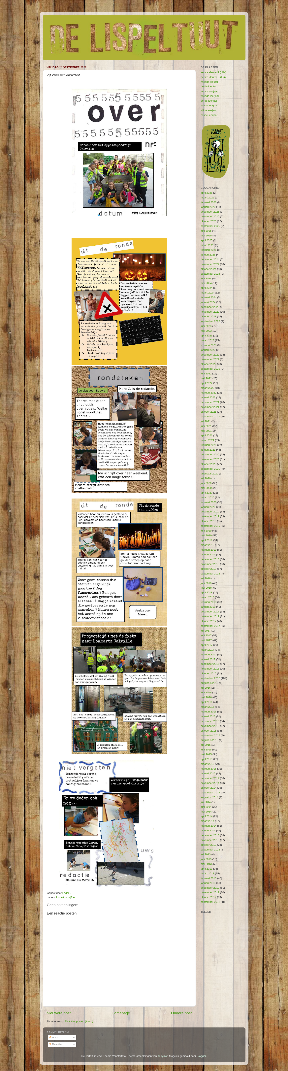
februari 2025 (209, 249)
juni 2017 (206, 635)
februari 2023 (209, 345)
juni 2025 (206, 230)
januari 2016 (208, 716)
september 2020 (210, 468)
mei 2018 (206, 587)
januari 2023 (208, 349)
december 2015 (210, 721)
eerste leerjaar (209, 91)
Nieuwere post (59, 1013)
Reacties (55, 1044)
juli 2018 (206, 578)
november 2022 (210, 359)
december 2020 (210, 454)
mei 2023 (206, 330)
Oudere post (181, 1013)
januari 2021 (208, 449)
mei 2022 (206, 378)
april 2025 (206, 240)
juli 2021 (206, 421)
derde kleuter (208, 86)
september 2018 (210, 573)
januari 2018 (208, 606)
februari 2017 (209, 654)
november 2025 (210, 216)
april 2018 (206, 592)
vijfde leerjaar (209, 110)
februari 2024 (209, 297)
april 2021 (206, 435)
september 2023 (210, 321)
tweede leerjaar (210, 95)
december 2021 (210, 402)
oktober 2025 (208, 221)
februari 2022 (209, 392)
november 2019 (210, 516)
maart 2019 (207, 544)
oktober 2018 (208, 568)
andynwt (163, 1055)
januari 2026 (208, 206)
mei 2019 (206, 535)
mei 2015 (206, 754)
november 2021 (210, 406)
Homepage (121, 1013)
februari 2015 (209, 768)
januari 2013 (208, 882)
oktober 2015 (208, 730)
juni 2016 (206, 692)
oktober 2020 (208, 464)
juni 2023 (206, 326)
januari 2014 (208, 830)
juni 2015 (206, 749)
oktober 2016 (208, 673)
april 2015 (206, 759)
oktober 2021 (208, 411)
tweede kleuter (209, 81)
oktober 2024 (208, 268)
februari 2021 (209, 444)
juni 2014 (206, 806)
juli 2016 (206, 687)
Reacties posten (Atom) (79, 1021)
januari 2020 (208, 506)
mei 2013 (206, 863)
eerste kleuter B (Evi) (213, 77)
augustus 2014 (209, 797)
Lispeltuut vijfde (65, 897)
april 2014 (206, 816)
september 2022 (210, 368)
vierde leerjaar (209, 105)
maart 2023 (207, 340)
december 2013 (210, 835)
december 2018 (210, 559)
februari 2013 (209, 878)
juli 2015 (206, 744)
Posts (54, 1037)
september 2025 (210, 226)
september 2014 (210, 792)
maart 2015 (207, 763)
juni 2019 (206, 530)
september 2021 (210, 416)
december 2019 (210, 511)
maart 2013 (207, 873)
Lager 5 (67, 892)
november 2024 (210, 264)
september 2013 (210, 849)
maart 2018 (207, 597)
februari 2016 (209, 711)
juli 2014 (206, 802)
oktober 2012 (208, 897)
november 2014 (210, 782)
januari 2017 (208, 659)
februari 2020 (209, 502)
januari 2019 (208, 554)
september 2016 (210, 678)
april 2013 (206, 868)
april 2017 (206, 644)
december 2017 (210, 611)
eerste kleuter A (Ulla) (213, 72)
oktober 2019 (208, 521)
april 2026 (206, 192)
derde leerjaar (209, 100)
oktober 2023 (208, 316)
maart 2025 (207, 245)
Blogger (201, 1055)
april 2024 (206, 287)
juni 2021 (206, 426)
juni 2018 (206, 583)
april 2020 (206, 492)
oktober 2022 (208, 364)
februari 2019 (209, 549)
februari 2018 (209, 602)
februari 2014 (209, 825)
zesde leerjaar (209, 115)
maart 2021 (207, 440)
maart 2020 (207, 497)
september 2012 (210, 901)
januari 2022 (208, 397)
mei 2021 (206, 430)
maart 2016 (207, 706)
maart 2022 (207, 387)
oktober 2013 (208, 844)
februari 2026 (209, 202)
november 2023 (210, 311)
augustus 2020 (209, 473)
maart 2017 (207, 649)
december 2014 (210, 778)
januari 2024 (208, 302)
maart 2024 (207, 292)
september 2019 (210, 525)
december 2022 (210, 354)
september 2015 (210, 735)
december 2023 (210, 306)
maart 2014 (207, 820)
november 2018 (210, 564)
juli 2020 (206, 478)
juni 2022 (206, 373)
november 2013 (210, 840)
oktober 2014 (208, 787)
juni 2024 (206, 278)
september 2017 (210, 625)
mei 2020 (206, 487)
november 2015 (210, 725)
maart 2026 (207, 197)
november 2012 (210, 892)
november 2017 (210, 616)
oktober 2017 (208, 621)
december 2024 (210, 259)
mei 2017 (206, 640)
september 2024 (210, 273)
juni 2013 (206, 859)
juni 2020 (206, 483)
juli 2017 (206, 630)
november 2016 (210, 668)
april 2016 (206, 702)
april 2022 (206, 383)
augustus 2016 (209, 682)
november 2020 (210, 459)
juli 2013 (206, 854)
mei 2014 (206, 811)
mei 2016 (206, 697)
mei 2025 (206, 235)
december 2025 (210, 211)
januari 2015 (208, 773)
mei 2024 (206, 283)
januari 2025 (208, 254)
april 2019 (206, 540)
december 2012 (210, 887)
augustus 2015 (209, 740)
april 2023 (206, 335)
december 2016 (210, 663)
